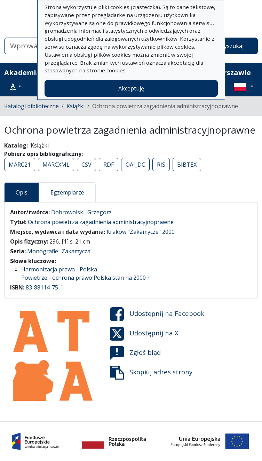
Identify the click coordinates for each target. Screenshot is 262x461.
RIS (161, 164)
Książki (75, 106)
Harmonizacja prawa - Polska (59, 269)
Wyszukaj (231, 46)
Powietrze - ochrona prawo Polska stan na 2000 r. (86, 277)
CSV (86, 164)
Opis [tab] (21, 192)
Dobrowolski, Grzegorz (81, 212)
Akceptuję (131, 88)
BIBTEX (187, 164)
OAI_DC (135, 164)
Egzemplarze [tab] (67, 192)
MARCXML (56, 164)
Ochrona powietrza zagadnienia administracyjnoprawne (101, 222)
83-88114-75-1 (44, 287)
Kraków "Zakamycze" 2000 (140, 232)
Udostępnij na (157, 314)
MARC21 (20, 164)
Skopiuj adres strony (151, 373)
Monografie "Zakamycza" (60, 251)
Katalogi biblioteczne (31, 106)
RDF (108, 164)
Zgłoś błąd (135, 353)
